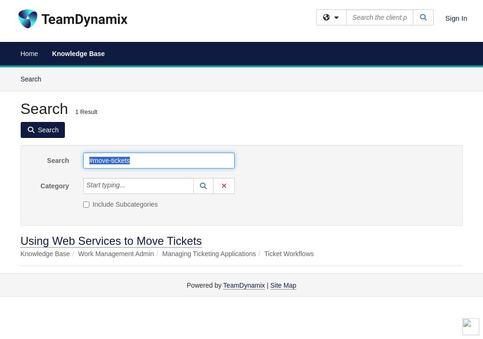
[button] (203, 186)
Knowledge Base (78, 53)
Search (34, 78)
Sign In (456, 18)
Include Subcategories (120, 204)
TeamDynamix (244, 285)
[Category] (130, 186)
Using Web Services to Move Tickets (111, 240)
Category (54, 186)
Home (29, 53)
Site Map (283, 285)
